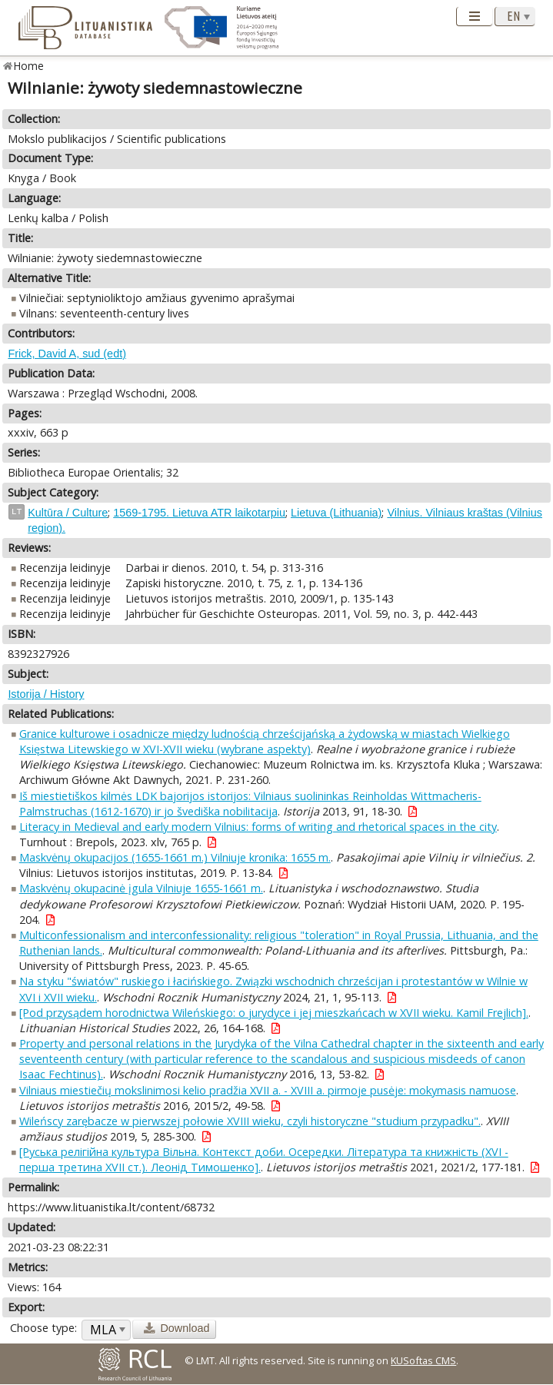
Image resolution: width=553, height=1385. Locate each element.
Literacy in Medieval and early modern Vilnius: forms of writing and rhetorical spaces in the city (258, 826)
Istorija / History (46, 694)
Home (29, 65)
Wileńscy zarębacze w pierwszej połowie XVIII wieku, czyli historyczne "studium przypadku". (250, 1121)
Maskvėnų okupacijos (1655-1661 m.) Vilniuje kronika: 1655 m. (175, 857)
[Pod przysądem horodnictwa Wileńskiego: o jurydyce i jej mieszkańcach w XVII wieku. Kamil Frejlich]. (273, 1012)
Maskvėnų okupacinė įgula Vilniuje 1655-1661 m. (141, 888)
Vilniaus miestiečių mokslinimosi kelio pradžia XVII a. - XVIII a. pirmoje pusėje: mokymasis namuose (267, 1090)
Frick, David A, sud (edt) (67, 353)
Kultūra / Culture (68, 513)
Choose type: (43, 1327)
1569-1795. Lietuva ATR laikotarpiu (199, 513)
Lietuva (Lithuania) (336, 513)
